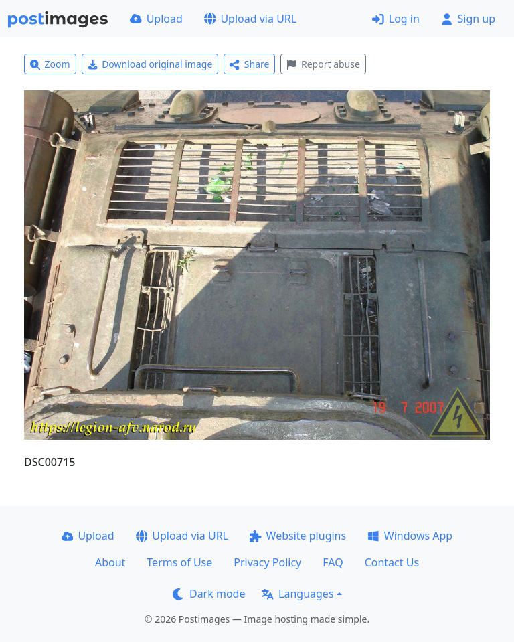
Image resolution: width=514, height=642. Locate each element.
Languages (297, 593)
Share (249, 64)
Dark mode (209, 593)
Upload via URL (250, 18)
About (110, 562)
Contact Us (392, 562)
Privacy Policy (267, 562)
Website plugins (298, 535)
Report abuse (322, 64)
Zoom (50, 64)
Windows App (409, 535)
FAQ (333, 562)
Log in (396, 18)
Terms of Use (179, 562)
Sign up (468, 18)
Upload (156, 18)
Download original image (150, 64)
